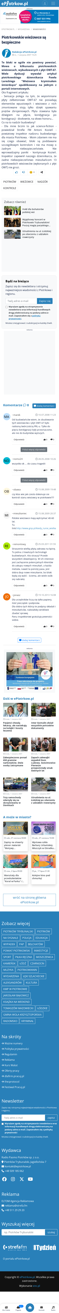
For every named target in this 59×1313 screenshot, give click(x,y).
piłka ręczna (23, 957)
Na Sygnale (10, 938)
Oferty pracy (12, 1070)
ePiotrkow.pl (8, 29)
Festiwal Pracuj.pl (15, 1087)
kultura (31, 982)
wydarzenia (11, 976)
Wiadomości (39, 29)
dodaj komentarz (44, 405)
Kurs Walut (11, 1065)
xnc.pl (36, 1286)
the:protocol (12, 1081)
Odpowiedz (19, 439)
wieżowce (26, 181)
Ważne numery (13, 1043)
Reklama (10, 1059)
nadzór (42, 181)
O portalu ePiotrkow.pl (16, 1258)
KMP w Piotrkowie (15, 989)
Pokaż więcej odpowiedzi (33, 449)
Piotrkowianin (27, 970)
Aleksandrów (12, 982)
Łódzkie (42, 1008)
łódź (23, 963)
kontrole (9, 188)
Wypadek (9, 944)
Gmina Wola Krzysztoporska (22, 1014)
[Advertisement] (29, 363)
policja (26, 938)
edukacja (42, 938)
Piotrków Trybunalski (18, 931)
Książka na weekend (16, 1002)
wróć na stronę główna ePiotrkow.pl (29, 899)
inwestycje (41, 950)
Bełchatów (35, 944)
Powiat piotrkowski (16, 950)
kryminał (27, 1021)
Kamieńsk (9, 963)
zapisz (51, 1117)
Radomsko (10, 1021)
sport (7, 957)
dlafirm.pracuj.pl (14, 1076)
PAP (21, 944)
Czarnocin (37, 963)
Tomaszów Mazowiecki (18, 1008)
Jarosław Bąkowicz (16, 995)
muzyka (8, 970)
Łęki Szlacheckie (33, 976)
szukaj (51, 1232)
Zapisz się (45, 301)
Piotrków (9, 181)
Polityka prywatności (17, 1049)
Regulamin (11, 1054)
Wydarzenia (24, 29)
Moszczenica (44, 957)
